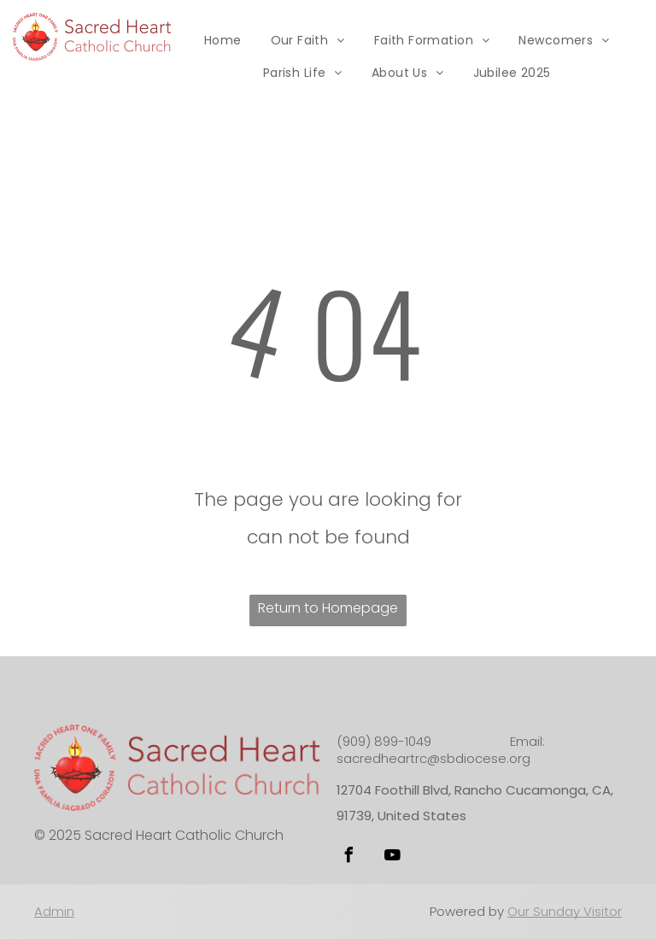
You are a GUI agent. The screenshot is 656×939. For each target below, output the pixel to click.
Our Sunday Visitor (564, 911)
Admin (54, 911)
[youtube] (392, 857)
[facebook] (348, 857)
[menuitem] (223, 40)
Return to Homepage (328, 608)
